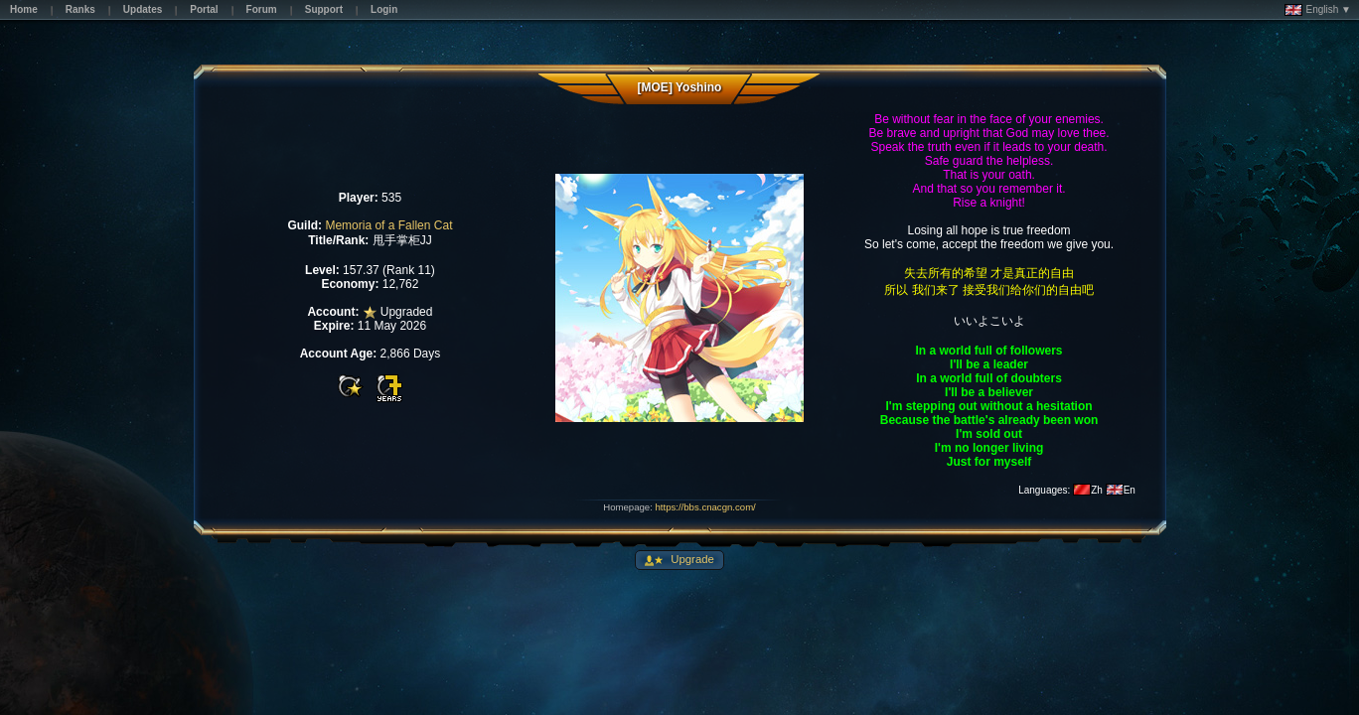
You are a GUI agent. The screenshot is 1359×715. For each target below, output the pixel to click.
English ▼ (1317, 10)
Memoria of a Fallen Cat (388, 225)
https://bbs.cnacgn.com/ (705, 506)
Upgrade (691, 559)
